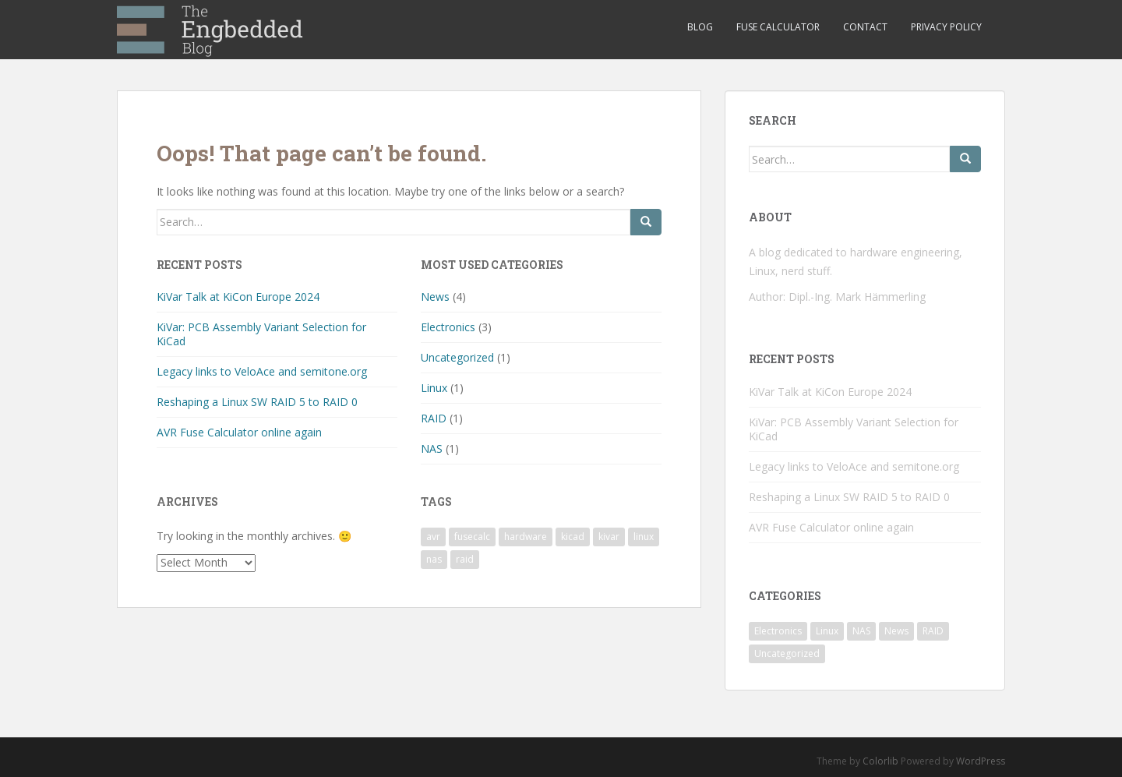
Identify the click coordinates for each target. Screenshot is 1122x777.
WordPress (980, 761)
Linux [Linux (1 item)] (827, 630)
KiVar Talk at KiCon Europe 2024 (238, 296)
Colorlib (880, 761)
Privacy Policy (946, 27)
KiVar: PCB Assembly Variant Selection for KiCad (261, 334)
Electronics (448, 327)
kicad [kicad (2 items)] (572, 536)
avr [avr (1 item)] (433, 536)
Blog (700, 27)
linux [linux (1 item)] (643, 536)
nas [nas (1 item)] (434, 559)
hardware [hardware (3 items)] (525, 536)
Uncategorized (457, 357)
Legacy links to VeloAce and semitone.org (262, 371)
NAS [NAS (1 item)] (861, 630)
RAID (433, 418)
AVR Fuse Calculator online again (239, 432)
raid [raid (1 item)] (465, 559)
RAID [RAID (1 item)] (933, 630)
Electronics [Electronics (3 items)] (778, 630)
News (435, 296)
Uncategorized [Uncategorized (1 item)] (787, 653)
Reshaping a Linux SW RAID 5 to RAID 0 (257, 401)
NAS (432, 448)
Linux (434, 387)
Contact (865, 27)
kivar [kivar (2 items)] (608, 536)
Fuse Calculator (778, 27)
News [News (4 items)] (896, 630)
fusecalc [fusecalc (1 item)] (472, 536)
